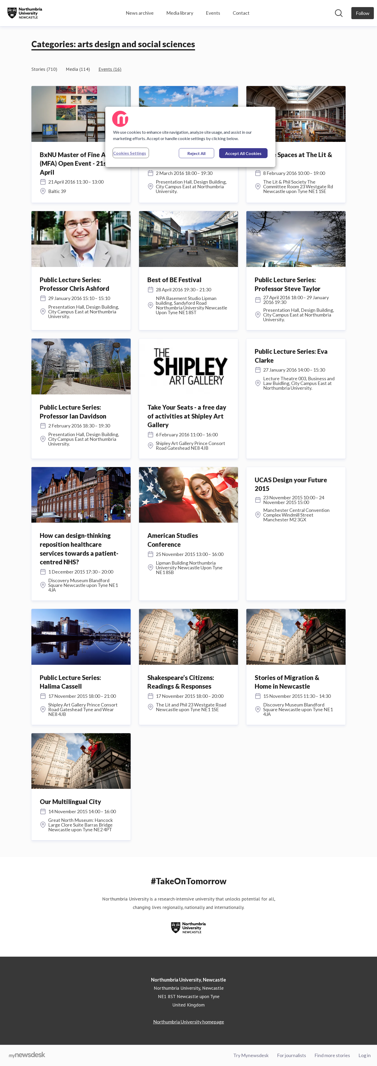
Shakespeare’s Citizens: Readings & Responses (180, 682)
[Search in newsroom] (339, 13)
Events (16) (109, 69)
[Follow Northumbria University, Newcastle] (362, 13)
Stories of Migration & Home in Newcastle (287, 682)
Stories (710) (44, 69)
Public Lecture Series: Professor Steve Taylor (287, 284)
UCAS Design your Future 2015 (291, 484)
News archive (140, 13)
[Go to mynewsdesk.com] (27, 1055)
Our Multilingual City (70, 801)
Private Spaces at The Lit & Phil (293, 159)
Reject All (196, 153)
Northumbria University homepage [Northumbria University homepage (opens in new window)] (188, 1022)
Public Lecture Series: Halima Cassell (70, 682)
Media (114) (78, 69)
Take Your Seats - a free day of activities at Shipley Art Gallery (186, 415)
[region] (190, 137)
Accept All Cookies (243, 153)
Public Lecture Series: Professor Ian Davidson (73, 411)
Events (213, 13)
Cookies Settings (129, 153)
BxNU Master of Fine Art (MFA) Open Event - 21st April (75, 163)
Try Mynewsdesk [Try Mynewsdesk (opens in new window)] (251, 1055)
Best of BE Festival (174, 279)
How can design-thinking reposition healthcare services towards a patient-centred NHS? (79, 549)
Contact (241, 13)
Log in (364, 1055)
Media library (179, 13)
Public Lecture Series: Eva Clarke (291, 355)
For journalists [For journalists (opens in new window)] (291, 1055)
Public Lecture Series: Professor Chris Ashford (74, 284)
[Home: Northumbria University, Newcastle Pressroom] (25, 13)
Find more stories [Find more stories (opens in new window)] (332, 1055)
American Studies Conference (172, 540)
